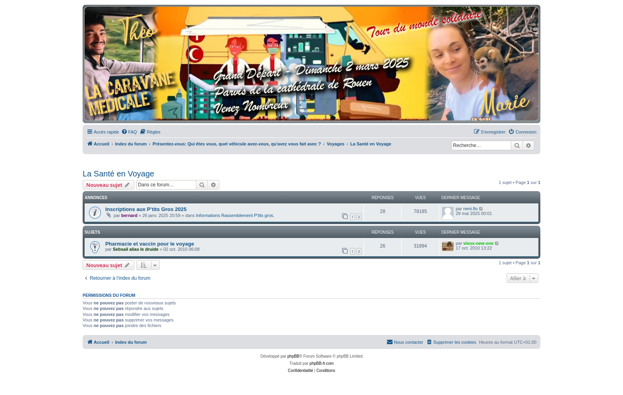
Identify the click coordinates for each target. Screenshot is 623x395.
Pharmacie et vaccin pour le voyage (149, 244)
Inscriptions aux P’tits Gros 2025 (145, 209)
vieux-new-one (478, 243)
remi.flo (470, 208)
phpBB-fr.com (322, 363)
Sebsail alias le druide (136, 249)
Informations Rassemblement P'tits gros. (235, 215)
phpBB (293, 356)
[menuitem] (129, 132)
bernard (129, 215)
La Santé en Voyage (118, 173)
